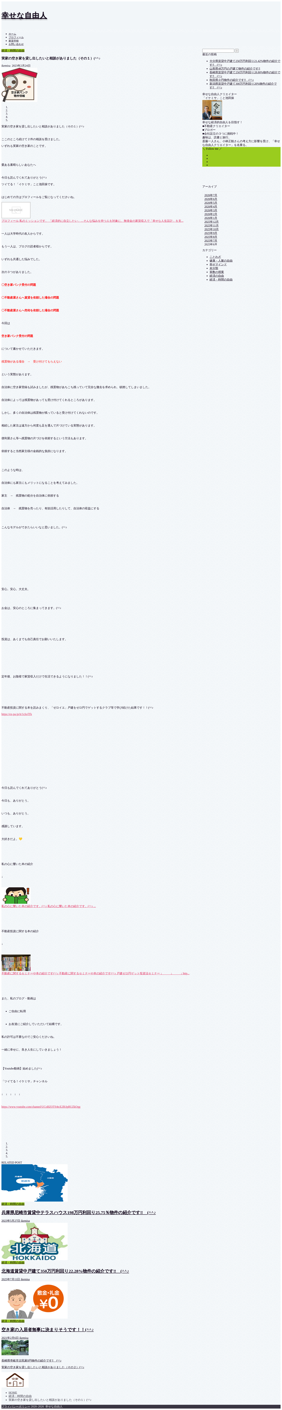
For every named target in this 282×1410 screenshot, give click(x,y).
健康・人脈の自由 (221, 260)
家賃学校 (14, 40)
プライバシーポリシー (15, 1406)
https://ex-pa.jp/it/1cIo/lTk (16, 714)
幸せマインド (218, 264)
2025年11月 (211, 225)
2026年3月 (210, 210)
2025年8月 (210, 236)
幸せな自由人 (24, 15)
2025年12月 (211, 221)
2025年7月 (210, 240)
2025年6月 (210, 244)
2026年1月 (210, 217)
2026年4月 (210, 206)
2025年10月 (211, 229)
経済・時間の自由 (12, 50)
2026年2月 (210, 214)
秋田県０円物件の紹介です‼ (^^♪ (232, 79)
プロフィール (16, 37)
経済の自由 (217, 275)
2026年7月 (210, 195)
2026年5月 (210, 202)
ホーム (12, 34)
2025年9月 (210, 233)
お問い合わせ (16, 44)
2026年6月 (210, 199)
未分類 (214, 268)
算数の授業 (217, 271)
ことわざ (215, 256)
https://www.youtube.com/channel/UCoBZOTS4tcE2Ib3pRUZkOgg (40, 1106)
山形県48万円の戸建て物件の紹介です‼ (235, 68)
